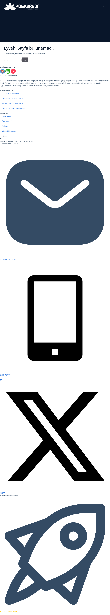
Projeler (5, 126)
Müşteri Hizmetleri (9, 131)
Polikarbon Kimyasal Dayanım (13, 108)
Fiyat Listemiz (7, 121)
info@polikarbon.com (8, 259)
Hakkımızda (6, 116)
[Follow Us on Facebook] (1, 380)
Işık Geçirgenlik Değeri (10, 93)
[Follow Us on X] (55, 490)
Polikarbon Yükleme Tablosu (13, 98)
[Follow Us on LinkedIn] (1, 493)
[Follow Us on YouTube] (4, 493)
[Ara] (25, 59)
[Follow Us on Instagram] (2, 493)
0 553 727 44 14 (6, 375)
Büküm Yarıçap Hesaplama (12, 103)
